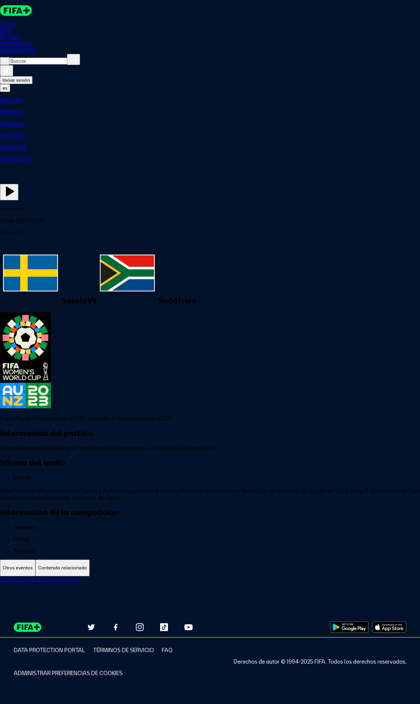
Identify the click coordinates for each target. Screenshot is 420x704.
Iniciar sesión (16, 80)
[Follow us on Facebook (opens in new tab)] (115, 627)
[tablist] (210, 568)
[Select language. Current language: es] (5, 88)
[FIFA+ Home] (16, 10)
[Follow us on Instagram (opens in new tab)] (140, 627)
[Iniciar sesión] (6, 70)
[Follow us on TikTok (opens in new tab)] (164, 627)
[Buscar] (73, 59)
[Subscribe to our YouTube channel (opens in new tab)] (188, 627)
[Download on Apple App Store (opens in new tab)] (389, 627)
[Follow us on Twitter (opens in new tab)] (91, 627)
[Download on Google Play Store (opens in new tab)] (349, 627)
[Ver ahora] (9, 192)
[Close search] (5, 61)
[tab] (17, 568)
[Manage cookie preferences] (68, 673)
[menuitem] (210, 100)
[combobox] (38, 61)
